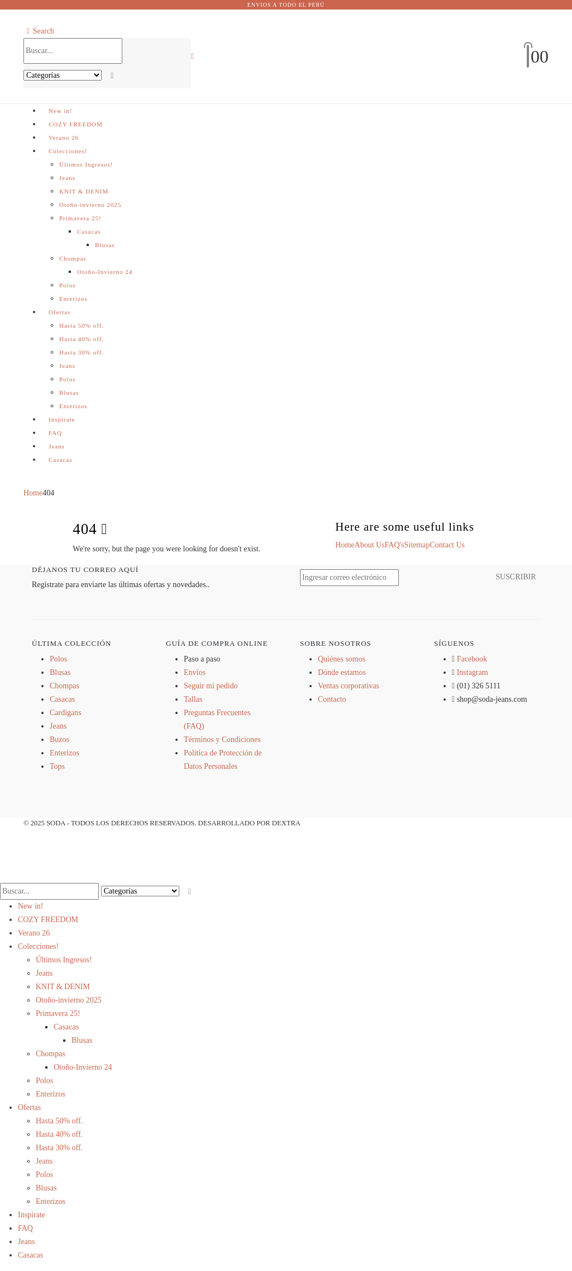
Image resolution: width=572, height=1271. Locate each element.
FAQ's (394, 545)
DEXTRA (286, 823)
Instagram (472, 672)
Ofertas (59, 312)
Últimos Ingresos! (86, 164)
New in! (61, 110)
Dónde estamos (342, 672)
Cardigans (66, 712)
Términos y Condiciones (222, 739)
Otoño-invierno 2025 (90, 204)
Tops (57, 766)
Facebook (472, 659)
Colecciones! (68, 151)
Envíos (195, 672)
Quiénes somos (341, 659)
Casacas (89, 231)
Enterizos (73, 298)
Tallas (193, 699)
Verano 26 (64, 137)
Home (344, 545)
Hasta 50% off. (81, 325)
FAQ (55, 432)
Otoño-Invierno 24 (104, 271)
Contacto (332, 699)
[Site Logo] (286, 55)
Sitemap (417, 545)
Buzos (59, 739)
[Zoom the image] (339, 726)
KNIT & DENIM (83, 191)
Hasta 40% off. (81, 339)
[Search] (112, 76)
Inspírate (62, 419)
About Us (370, 545)
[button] (38, 31)
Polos (67, 285)
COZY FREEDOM (76, 124)
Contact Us (447, 545)
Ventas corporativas (348, 686)
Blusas (105, 245)
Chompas (73, 258)
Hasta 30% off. (81, 352)
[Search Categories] (62, 75)
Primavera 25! (80, 218)
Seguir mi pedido (210, 686)
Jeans (67, 177)
